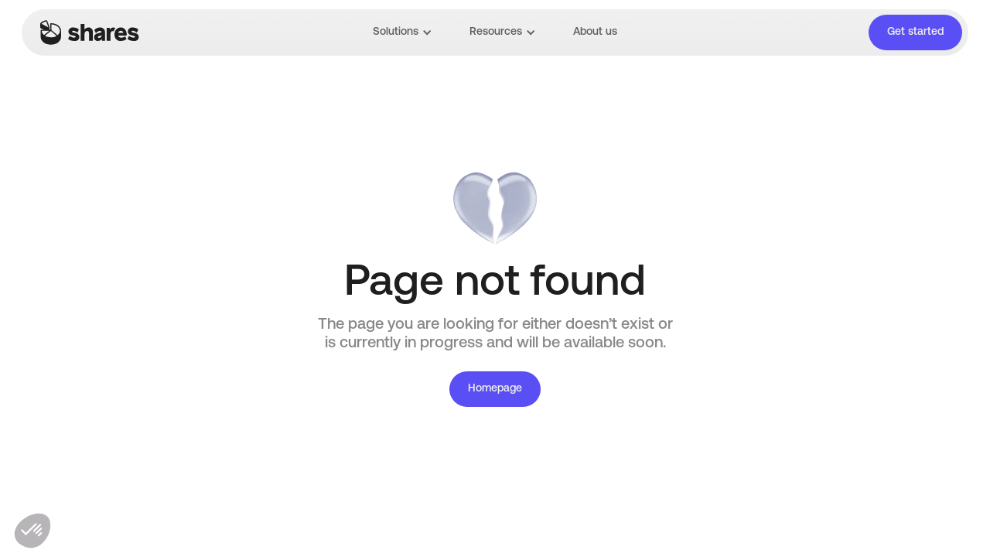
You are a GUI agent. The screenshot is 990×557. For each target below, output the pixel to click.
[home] (89, 32)
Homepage (495, 389)
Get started (915, 32)
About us (595, 32)
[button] (402, 32)
